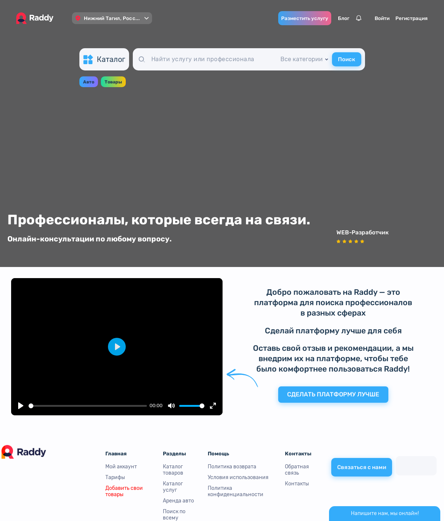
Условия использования (238, 477)
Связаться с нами (361, 466)
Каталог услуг (173, 487)
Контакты (297, 484)
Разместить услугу (291, 18)
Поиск (346, 59)
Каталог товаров (173, 470)
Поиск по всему (174, 514)
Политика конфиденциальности (235, 491)
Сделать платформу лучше (333, 395)
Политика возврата (232, 467)
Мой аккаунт (121, 467)
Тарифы (115, 477)
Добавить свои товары (124, 491)
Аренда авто (178, 501)
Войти (368, 18)
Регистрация (398, 18)
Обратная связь (297, 470)
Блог (330, 18)
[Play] (21, 406)
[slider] (88, 405)
